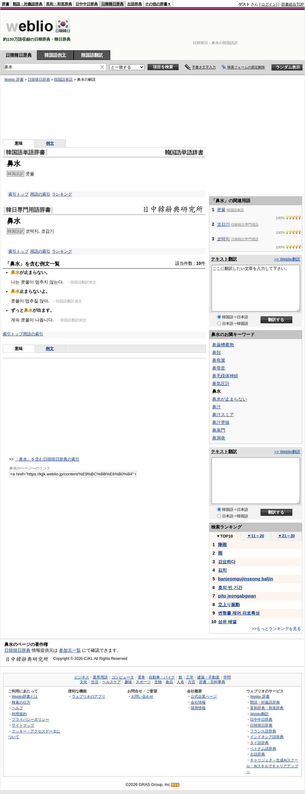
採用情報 (198, 708)
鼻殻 (216, 352)
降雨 (222, 544)
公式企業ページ (204, 696)
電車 (141, 677)
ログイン (268, 4)
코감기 (47, 231)
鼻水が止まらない (229, 399)
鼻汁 (216, 406)
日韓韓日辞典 (112, 4)
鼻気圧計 (221, 383)
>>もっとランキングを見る (276, 628)
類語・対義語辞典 (28, 4)
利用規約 (19, 714)
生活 (94, 682)
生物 (158, 682)
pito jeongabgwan (237, 595)
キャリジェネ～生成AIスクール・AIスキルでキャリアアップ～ (272, 766)
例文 (50, 348)
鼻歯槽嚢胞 (223, 344)
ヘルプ (17, 708)
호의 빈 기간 (230, 587)
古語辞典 (134, 4)
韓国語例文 (55, 54)
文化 (83, 682)
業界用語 (100, 677)
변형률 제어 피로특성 (239, 612)
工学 (189, 677)
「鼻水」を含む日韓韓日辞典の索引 (47, 459)
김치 (222, 570)
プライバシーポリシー (30, 719)
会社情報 (198, 702)
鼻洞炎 (218, 437)
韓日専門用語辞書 (28, 210)
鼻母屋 (218, 360)
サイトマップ (23, 725)
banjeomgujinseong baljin (245, 578)
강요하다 (226, 561)
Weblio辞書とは (25, 696)
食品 (169, 682)
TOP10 (224, 536)
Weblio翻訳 (259, 714)
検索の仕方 (21, 702)
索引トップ (18, 194)
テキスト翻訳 (224, 258)
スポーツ (143, 682)
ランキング (62, 194)
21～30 (286, 535)
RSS (175, 785)
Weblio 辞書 (260, 696)
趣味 (128, 682)
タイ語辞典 (259, 743)
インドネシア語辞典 (267, 737)
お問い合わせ (142, 696)
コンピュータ (123, 677)
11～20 (255, 535)
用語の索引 (40, 194)
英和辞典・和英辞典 (267, 708)
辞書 (5, 4)
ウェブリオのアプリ (88, 696)
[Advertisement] (285, 30)
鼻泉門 (218, 430)
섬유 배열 (227, 621)
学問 (227, 677)
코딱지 (32, 231)
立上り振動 (229, 604)
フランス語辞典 (263, 731)
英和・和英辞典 (59, 4)
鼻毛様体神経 (225, 375)
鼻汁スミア (223, 414)
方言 (191, 682)
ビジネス (81, 677)
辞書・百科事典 (212, 682)
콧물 (221, 209)
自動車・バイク (162, 677)
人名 (180, 682)
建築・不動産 (208, 677)
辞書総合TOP (292, 4)
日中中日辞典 (86, 4)
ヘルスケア (111, 682)
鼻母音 (218, 367)
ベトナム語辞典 (263, 748)
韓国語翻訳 (92, 54)
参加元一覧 (70, 650)
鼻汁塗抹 (221, 422)
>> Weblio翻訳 (287, 259)
